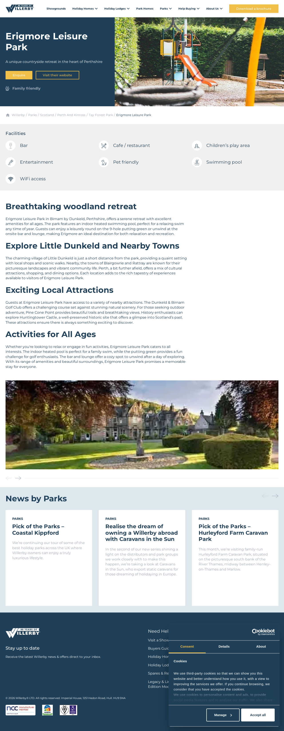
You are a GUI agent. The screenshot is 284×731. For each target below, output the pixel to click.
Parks (32, 115)
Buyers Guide (160, 648)
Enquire (19, 75)
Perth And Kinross (71, 115)
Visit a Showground (165, 640)
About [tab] (261, 646)
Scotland (47, 115)
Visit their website (57, 75)
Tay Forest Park (101, 115)
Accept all (258, 715)
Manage (223, 715)
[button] (18, 478)
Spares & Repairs (163, 673)
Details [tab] (224, 646)
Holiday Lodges (161, 665)
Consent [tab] (187, 646)
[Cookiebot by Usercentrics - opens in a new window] (255, 632)
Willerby (18, 115)
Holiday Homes (161, 657)
